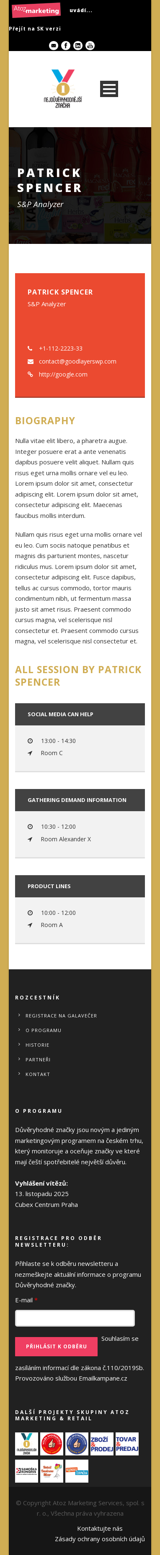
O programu (44, 1030)
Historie (37, 1045)
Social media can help (60, 714)
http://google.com (63, 374)
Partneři (38, 1059)
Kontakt (38, 1074)
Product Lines (49, 886)
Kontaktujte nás (100, 1528)
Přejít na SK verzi (35, 28)
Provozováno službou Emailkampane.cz (71, 1378)
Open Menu (109, 89)
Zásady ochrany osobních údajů (100, 1539)
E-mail (26, 1300)
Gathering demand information (77, 800)
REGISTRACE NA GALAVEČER (61, 1015)
